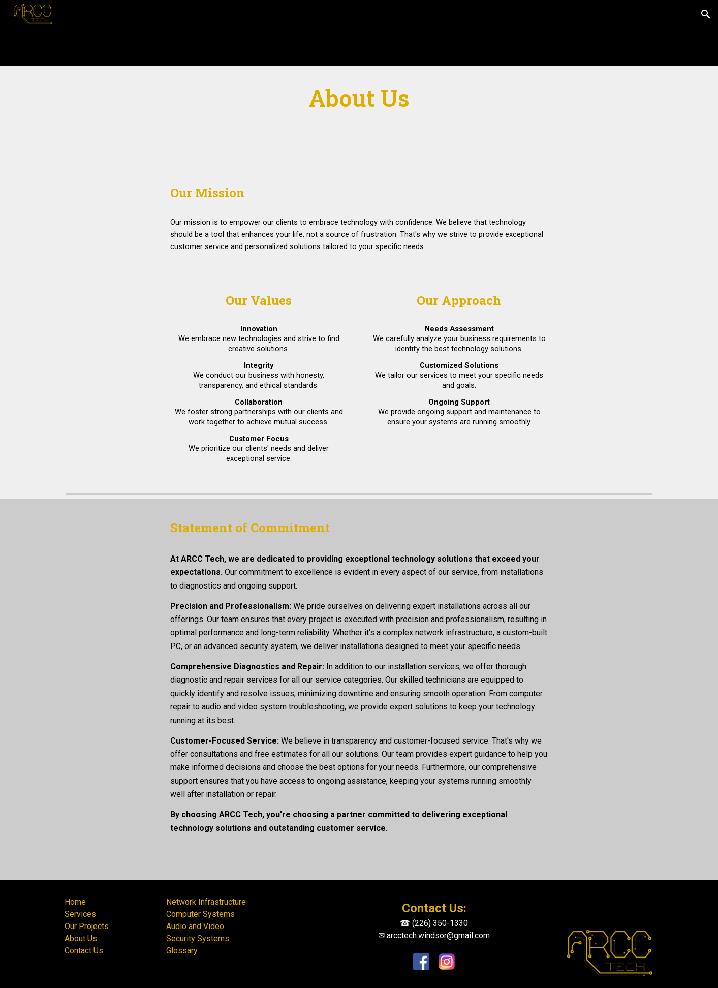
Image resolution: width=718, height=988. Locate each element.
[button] (706, 14)
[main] (359, 98)
